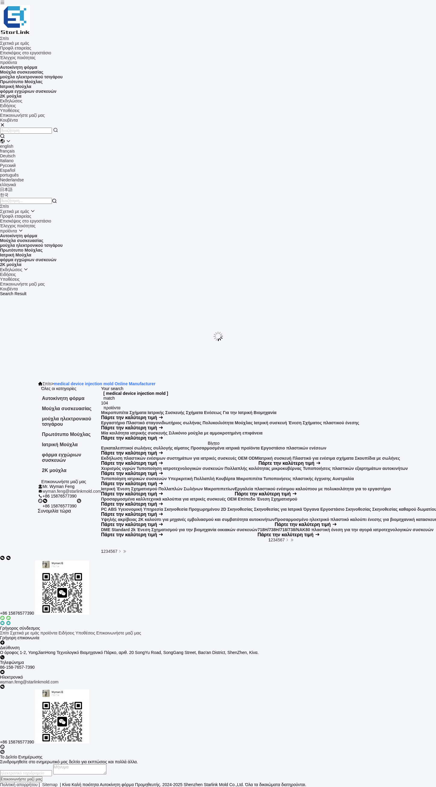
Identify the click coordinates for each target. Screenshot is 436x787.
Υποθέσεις (10, 110)
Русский (8, 165)
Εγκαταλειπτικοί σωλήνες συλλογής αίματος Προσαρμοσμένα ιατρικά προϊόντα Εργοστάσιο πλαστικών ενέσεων (213, 448)
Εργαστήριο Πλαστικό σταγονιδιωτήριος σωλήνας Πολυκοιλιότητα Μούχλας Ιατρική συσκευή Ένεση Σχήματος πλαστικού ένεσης (230, 422)
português (9, 175)
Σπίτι (4, 38)
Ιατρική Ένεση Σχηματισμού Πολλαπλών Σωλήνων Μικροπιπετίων (168, 488)
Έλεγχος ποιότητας (17, 57)
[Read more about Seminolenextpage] (119, 551)
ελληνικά (8, 184)
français (7, 151)
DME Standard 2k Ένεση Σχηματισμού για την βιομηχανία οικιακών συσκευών (179, 529)
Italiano (7, 160)
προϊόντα (8, 62)
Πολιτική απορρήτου (19, 784)
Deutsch (7, 155)
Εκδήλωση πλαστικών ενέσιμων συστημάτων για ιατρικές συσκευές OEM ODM (179, 458)
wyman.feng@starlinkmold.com (72, 491)
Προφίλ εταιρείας (15, 48)
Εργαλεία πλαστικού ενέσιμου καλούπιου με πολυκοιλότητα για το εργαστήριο (313, 488)
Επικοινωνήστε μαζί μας (22, 115)
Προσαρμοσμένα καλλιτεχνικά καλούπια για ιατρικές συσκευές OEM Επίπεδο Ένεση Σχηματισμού (199, 499)
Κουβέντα (9, 288)
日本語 (6, 189)
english (6, 146)
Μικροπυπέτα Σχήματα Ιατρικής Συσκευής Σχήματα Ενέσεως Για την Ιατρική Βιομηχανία (188, 412)
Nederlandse (12, 179)
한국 (4, 194)
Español (7, 170)
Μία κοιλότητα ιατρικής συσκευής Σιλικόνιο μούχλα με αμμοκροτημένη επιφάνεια (181, 433)
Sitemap (49, 784)
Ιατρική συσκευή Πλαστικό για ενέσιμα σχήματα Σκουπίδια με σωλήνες (329, 458)
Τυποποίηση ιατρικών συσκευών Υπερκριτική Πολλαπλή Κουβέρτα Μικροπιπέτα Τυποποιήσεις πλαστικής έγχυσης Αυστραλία (227, 478)
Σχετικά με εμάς (14, 43)
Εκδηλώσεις (11, 100)
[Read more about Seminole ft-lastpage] (124, 551)
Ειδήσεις (8, 105)
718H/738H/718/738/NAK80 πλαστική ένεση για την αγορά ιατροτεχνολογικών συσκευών (346, 529)
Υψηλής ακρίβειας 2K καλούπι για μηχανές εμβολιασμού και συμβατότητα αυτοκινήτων (188, 519)
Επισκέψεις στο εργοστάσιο (25, 52)
